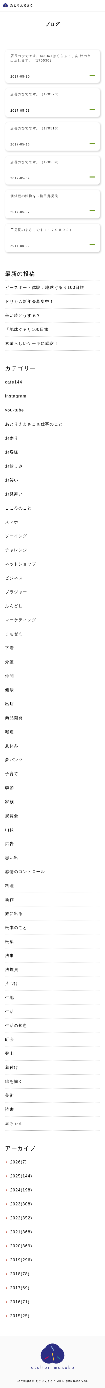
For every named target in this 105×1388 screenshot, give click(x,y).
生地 (9, 997)
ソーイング (16, 536)
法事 (9, 955)
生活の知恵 (16, 1025)
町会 (9, 1039)
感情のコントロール (25, 871)
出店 (9, 704)
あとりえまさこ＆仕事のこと (34, 424)
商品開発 (14, 718)
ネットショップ (20, 564)
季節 (9, 788)
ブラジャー (16, 592)
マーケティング (20, 620)
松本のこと (16, 927)
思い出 (11, 857)
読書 (9, 1109)
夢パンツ (14, 760)
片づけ (11, 983)
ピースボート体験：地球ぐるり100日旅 (44, 287)
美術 (9, 1095)
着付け (11, 1067)
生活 (9, 1011)
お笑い (11, 480)
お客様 (11, 452)
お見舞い (14, 494)
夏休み (11, 746)
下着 (9, 648)
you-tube (14, 410)
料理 (9, 885)
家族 (9, 802)
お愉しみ (14, 466)
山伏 (9, 830)
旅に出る (14, 913)
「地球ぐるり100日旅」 (29, 329)
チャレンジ (16, 550)
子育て (11, 774)
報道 (9, 732)
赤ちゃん (14, 1123)
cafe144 (13, 382)
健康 (9, 690)
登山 (9, 1053)
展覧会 (11, 816)
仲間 (9, 676)
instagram (16, 396)
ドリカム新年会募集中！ (29, 301)
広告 (9, 843)
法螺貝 (11, 969)
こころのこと (18, 508)
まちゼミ (14, 634)
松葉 (9, 941)
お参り (11, 438)
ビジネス (14, 578)
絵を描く (14, 1081)
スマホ (11, 522)
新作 (9, 899)
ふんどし (14, 606)
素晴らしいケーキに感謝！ (31, 343)
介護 (9, 662)
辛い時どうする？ (23, 315)
